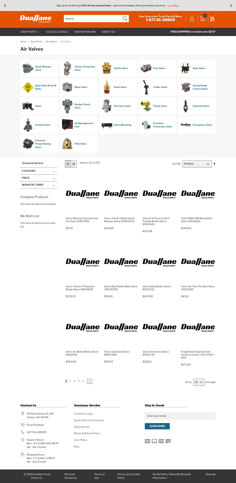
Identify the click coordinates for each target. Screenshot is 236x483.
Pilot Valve (73, 146)
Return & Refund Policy (87, 433)
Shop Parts (36, 43)
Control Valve (36, 127)
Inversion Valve (116, 108)
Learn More (173, 5)
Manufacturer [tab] (32, 186)
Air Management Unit (77, 127)
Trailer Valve (153, 89)
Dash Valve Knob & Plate (39, 89)
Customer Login (83, 413)
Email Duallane (35, 424)
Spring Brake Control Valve (194, 89)
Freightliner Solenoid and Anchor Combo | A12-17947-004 (198, 356)
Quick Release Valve (36, 70)
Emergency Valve (196, 127)
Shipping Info (81, 426)
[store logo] (36, 20)
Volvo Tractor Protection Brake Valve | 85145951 (80, 290)
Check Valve (153, 108)
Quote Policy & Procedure (89, 420)
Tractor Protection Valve (78, 70)
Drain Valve (114, 89)
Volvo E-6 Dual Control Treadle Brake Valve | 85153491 (156, 223)
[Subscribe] (157, 426)
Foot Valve (152, 70)
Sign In (191, 20)
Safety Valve (114, 70)
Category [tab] (29, 172)
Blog (76, 446)
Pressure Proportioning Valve (36, 146)
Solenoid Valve (194, 108)
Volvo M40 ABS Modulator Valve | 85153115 (197, 222)
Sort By (176, 165)
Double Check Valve (75, 108)
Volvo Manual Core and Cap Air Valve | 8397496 (82, 222)
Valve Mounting (116, 127)
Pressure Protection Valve (156, 127)
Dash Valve (192, 70)
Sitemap (211, 474)
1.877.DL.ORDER (159, 20)
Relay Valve (74, 89)
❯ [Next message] (231, 5)
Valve (31, 108)
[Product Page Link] (83, 216)
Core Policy (80, 440)
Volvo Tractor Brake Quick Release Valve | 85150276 (119, 222)
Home (23, 43)
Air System (51, 43)
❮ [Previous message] (5, 5)
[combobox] (96, 20)
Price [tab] (26, 179)
